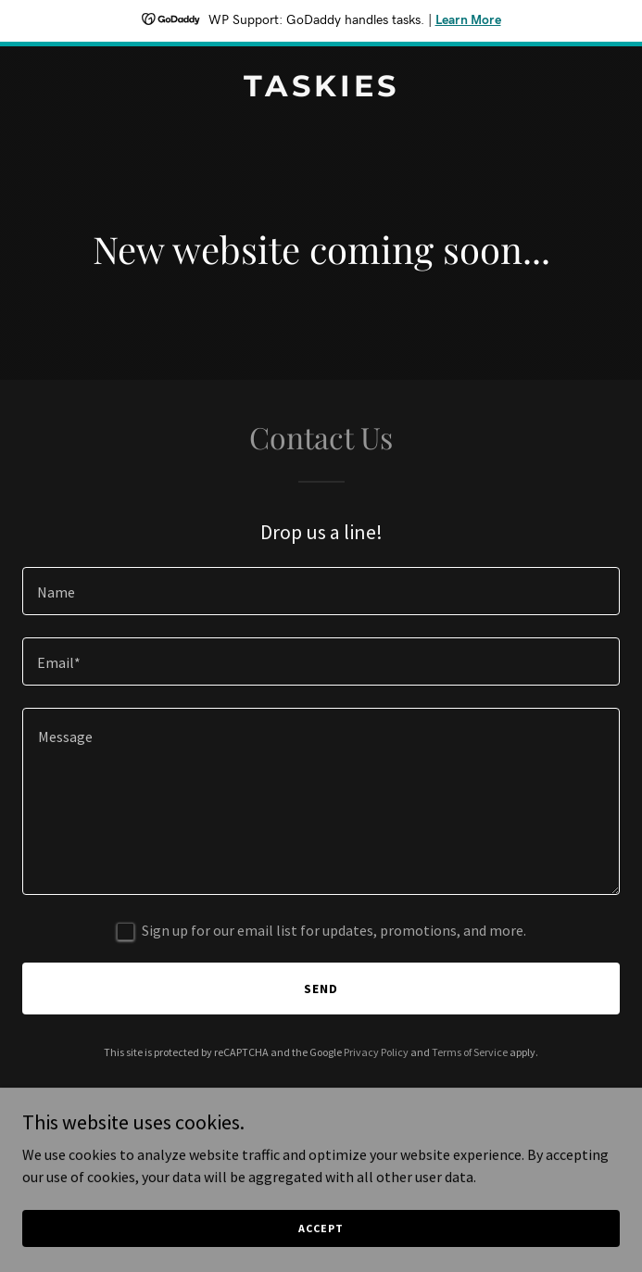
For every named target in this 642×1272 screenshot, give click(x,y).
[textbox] (321, 591)
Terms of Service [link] (470, 1052)
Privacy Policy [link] (376, 1052)
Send (321, 988)
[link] (321, 91)
